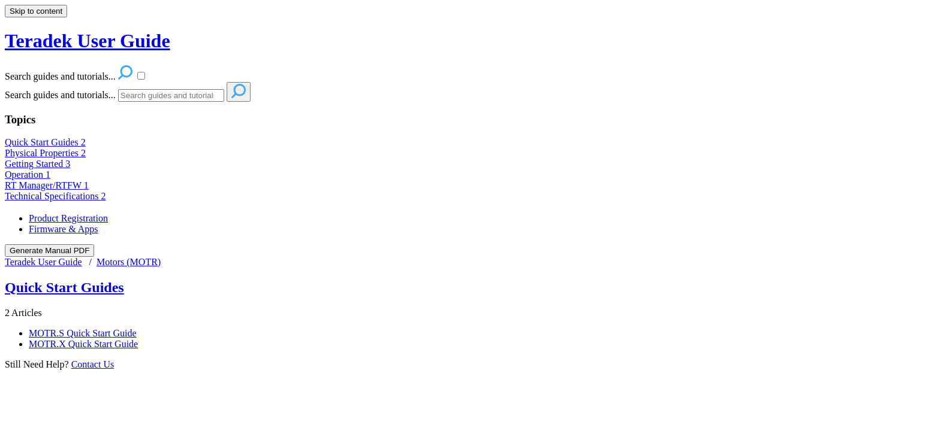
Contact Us (93, 364)
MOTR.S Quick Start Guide (83, 333)
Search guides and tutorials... (60, 95)
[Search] (171, 95)
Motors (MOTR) (129, 262)
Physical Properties (45, 153)
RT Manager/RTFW (47, 185)
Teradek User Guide (43, 262)
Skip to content (36, 11)
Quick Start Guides (45, 142)
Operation (27, 174)
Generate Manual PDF (49, 250)
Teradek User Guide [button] (87, 40)
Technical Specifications (55, 196)
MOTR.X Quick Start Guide (83, 344)
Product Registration (68, 218)
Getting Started (37, 164)
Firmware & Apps (63, 229)
